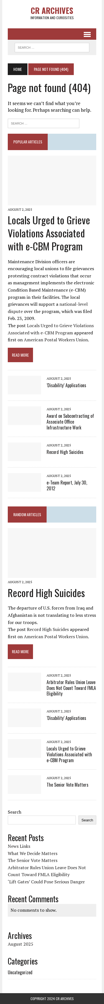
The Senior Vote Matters (67, 784)
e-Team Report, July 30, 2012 (67, 485)
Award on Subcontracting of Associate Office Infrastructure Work (70, 421)
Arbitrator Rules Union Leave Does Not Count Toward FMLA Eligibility (71, 688)
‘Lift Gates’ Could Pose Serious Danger (46, 882)
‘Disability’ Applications (66, 385)
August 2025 (20, 944)
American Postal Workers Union (56, 340)
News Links (19, 846)
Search (14, 812)
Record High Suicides (65, 452)
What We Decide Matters (32, 853)
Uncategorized (20, 972)
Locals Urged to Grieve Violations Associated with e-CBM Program (49, 232)
